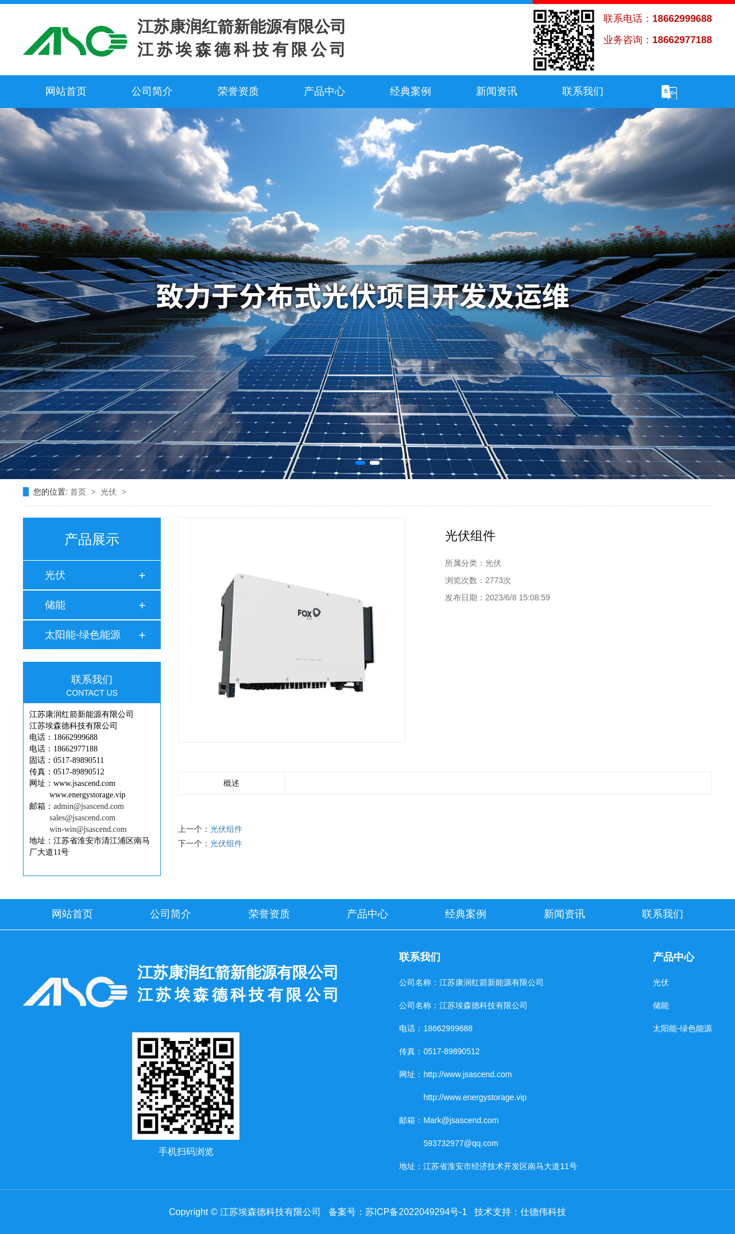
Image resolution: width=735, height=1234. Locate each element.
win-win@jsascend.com (88, 829)
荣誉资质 (238, 91)
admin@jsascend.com (88, 806)
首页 (79, 491)
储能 (55, 605)
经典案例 (410, 91)
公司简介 (152, 91)
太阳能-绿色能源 (83, 635)
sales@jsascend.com (82, 817)
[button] (360, 463)
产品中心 (324, 91)
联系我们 (583, 91)
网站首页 (66, 91)
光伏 (109, 491)
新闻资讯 (496, 91)
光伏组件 (226, 829)
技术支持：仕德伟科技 (520, 1212)
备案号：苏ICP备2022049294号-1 (397, 1212)
